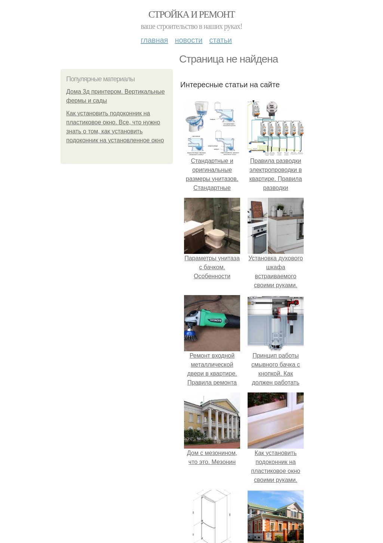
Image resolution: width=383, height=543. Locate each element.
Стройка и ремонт (191, 14)
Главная (154, 40)
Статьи (220, 40)
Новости (188, 40)
